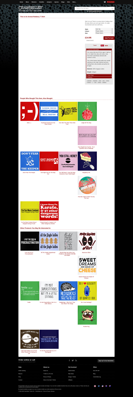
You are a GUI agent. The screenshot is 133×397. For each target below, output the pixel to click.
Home (21, 2)
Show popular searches (95, 11)
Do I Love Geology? (86, 302)
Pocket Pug (86, 326)
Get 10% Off (96, 370)
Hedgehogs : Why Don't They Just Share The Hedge (67, 303)
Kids (68, 2)
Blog (94, 373)
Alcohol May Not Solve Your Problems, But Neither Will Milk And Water (67, 254)
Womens (34, 2)
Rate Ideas (71, 373)
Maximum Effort (86, 252)
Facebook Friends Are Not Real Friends (48, 123)
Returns (20, 373)
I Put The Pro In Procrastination (29, 253)
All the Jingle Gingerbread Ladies (48, 253)
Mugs (63, 2)
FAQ (19, 376)
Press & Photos (47, 376)
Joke (100, 80)
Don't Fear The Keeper (29, 172)
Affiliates (70, 380)
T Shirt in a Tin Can (48, 373)
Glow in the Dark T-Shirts (49, 380)
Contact (20, 380)
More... (74, 2)
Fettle (28, 302)
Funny (107, 80)
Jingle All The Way (86, 122)
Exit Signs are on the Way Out (48, 173)
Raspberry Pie (86, 172)
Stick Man (95, 80)
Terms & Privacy (46, 391)
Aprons (56, 2)
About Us (45, 370)
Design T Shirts (72, 376)
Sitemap (52, 391)
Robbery (104, 82)
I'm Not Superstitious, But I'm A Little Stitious (48, 303)
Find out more (58, 389)
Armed (99, 82)
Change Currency (90, 40)
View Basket (111, 2)
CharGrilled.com (38, 391)
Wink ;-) (29, 122)
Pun (103, 80)
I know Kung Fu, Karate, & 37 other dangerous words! (48, 223)
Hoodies (41, 2)
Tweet (95, 45)
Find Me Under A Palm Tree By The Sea (86, 197)
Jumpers (49, 2)
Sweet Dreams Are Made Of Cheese (86, 277)
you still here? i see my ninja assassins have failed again (67, 173)
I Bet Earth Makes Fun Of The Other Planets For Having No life (29, 352)
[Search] (91, 8)
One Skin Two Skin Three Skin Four (67, 123)
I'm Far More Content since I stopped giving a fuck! (29, 223)
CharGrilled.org (97, 376)
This (95, 82)
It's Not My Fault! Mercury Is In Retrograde (48, 351)
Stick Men (89, 80)
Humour (89, 82)
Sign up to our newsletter (107, 360)
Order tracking (22, 370)
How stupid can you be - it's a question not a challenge (86, 147)
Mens (27, 2)
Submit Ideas (71, 370)
